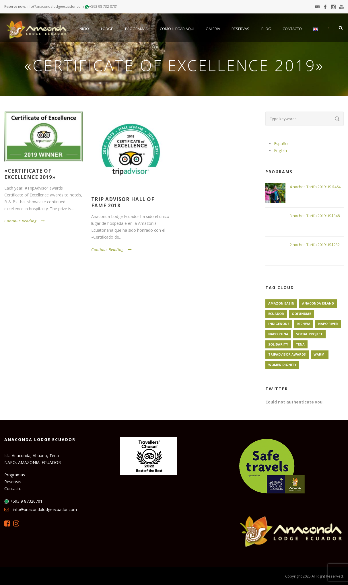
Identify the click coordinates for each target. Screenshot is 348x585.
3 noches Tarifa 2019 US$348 (315, 215)
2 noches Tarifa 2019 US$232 (315, 244)
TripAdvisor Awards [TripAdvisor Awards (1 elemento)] (287, 354)
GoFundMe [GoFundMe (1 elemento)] (301, 313)
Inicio (84, 28)
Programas (136, 28)
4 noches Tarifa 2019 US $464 (315, 186)
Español (281, 143)
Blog (266, 28)
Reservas (240, 28)
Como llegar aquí (177, 28)
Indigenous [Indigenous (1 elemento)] (278, 323)
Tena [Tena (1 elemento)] (300, 344)
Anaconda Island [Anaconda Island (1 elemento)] (318, 303)
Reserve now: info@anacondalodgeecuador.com (44, 6)
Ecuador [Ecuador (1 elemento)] (276, 313)
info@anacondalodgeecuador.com (45, 509)
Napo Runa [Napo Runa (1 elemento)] (278, 334)
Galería (213, 28)
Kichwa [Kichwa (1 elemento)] (303, 323)
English (280, 150)
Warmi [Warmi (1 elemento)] (320, 354)
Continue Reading (24, 220)
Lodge (107, 28)
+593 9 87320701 (26, 501)
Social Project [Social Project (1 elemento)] (309, 334)
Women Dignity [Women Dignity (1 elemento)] (282, 364)
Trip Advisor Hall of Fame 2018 (122, 202)
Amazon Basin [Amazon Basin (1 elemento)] (281, 303)
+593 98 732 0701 (103, 6)
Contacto (292, 28)
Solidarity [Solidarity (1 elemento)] (278, 344)
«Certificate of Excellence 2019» (30, 173)
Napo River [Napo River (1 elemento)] (328, 323)
